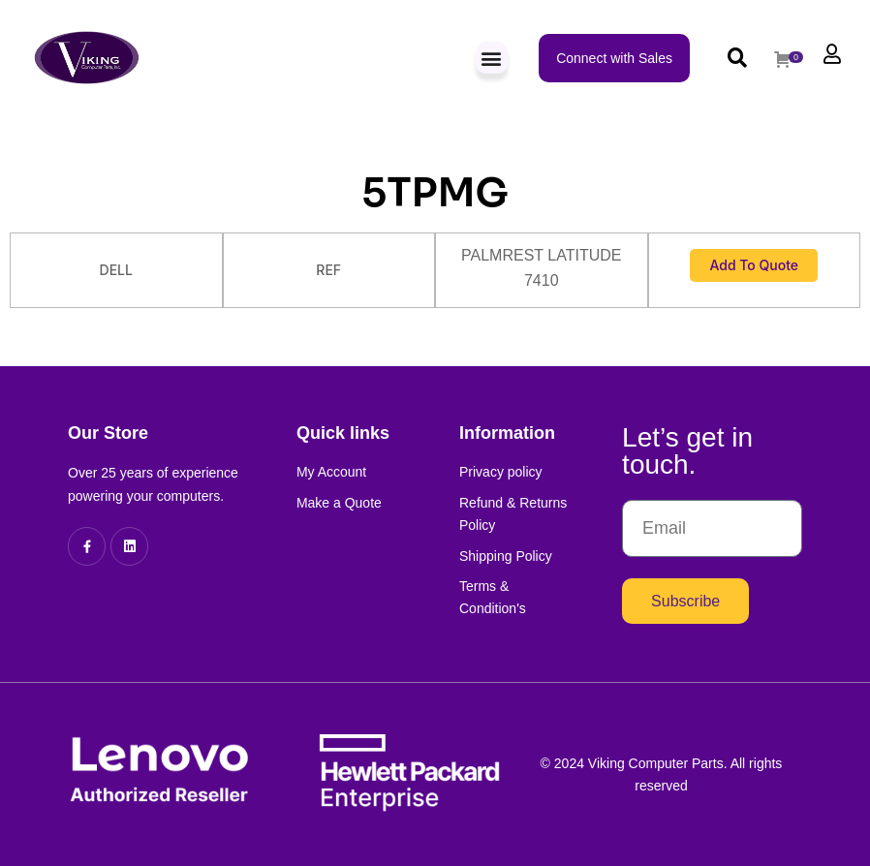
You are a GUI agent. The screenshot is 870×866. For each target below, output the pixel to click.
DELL (116, 270)
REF (328, 270)
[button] (492, 58)
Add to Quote (753, 265)
